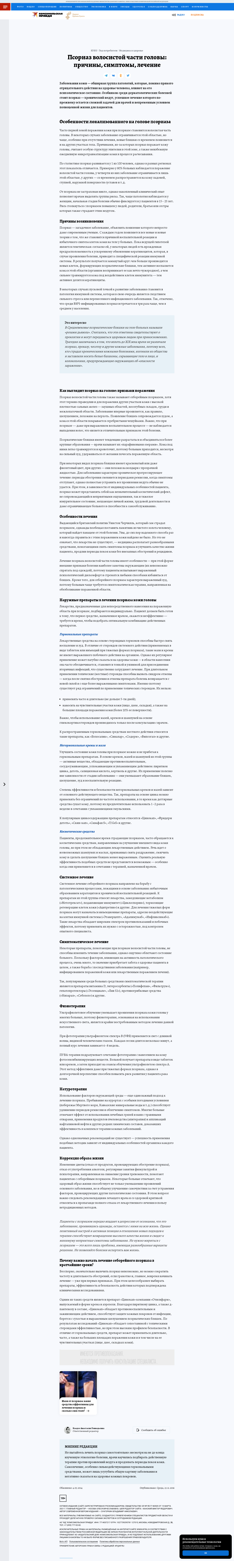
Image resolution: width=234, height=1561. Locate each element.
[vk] (113, 75)
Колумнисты (200, 6)
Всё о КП (63, 1541)
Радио (181, 14)
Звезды (125, 6)
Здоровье (139, 6)
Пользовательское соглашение (83, 1541)
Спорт (185, 6)
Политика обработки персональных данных (120, 1541)
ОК (205, 1553)
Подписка (197, 14)
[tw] (128, 75)
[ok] (120, 75)
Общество (81, 6)
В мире (113, 6)
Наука (174, 6)
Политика (66, 6)
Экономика (98, 6)
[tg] (106, 75)
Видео (31, 6)
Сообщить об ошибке (153, 1430)
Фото (20, 6)
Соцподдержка (157, 6)
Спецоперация (47, 6)
